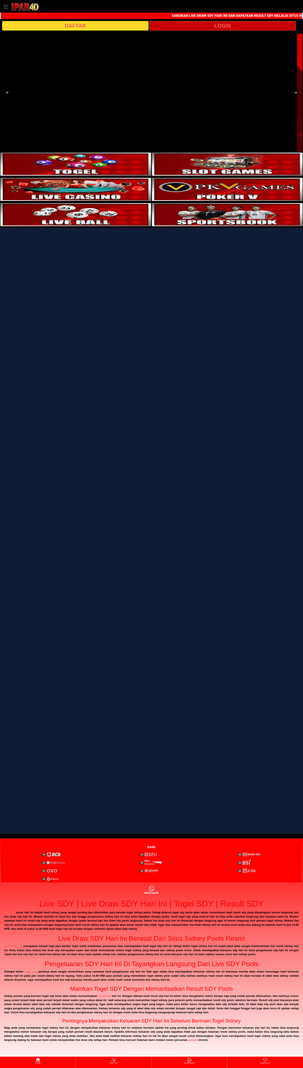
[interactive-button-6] (227, 214)
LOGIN (222, 26)
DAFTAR (75, 26)
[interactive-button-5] (75, 214)
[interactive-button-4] (227, 189)
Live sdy (9, 912)
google (192, 1039)
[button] (7, 92)
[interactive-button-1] (75, 164)
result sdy (104, 996)
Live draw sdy (13, 946)
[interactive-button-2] (227, 164)
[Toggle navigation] (6, 7)
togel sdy (31, 971)
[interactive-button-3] (75, 189)
